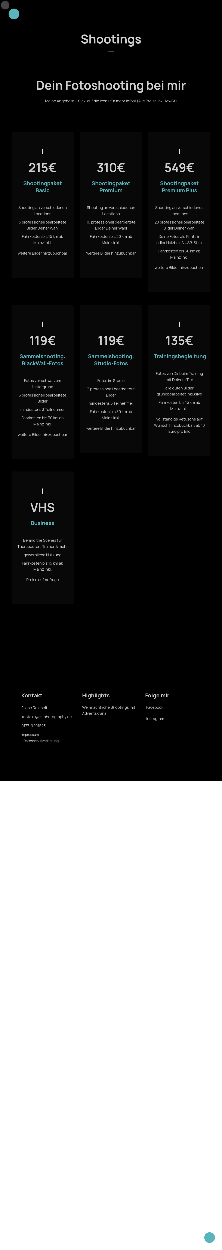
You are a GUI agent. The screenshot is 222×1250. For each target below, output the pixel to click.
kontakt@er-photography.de (40, 722)
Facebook (157, 713)
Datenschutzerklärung (55, 740)
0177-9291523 (27, 731)
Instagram (157, 724)
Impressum (23, 740)
